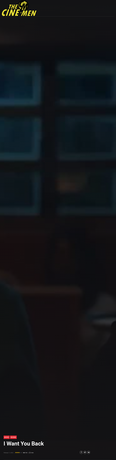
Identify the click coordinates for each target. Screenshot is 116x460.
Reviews (13, 437)
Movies (6, 437)
